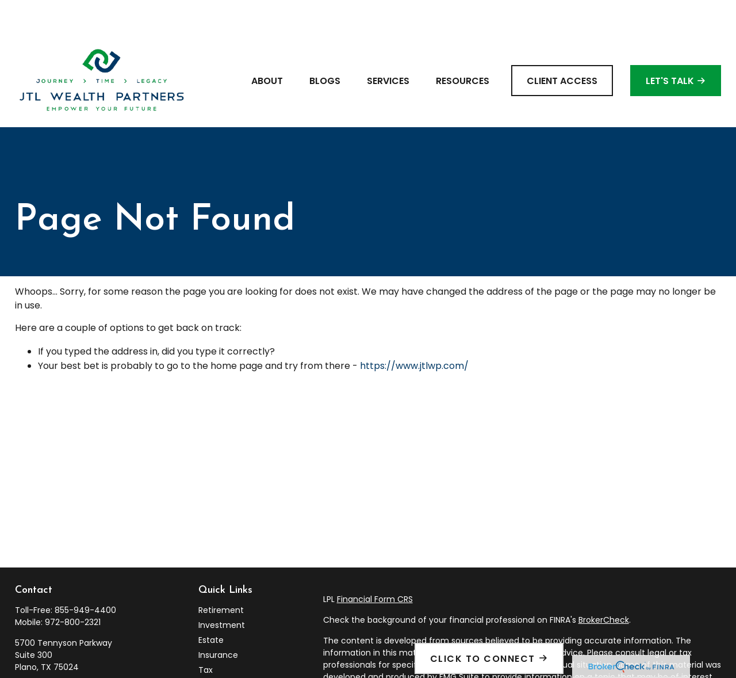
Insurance (218, 620)
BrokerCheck (603, 585)
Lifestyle (214, 665)
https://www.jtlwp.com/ (414, 331)
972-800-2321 (73, 587)
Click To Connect (482, 658)
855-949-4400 (85, 575)
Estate (211, 605)
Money (211, 650)
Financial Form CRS (375, 564)
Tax (205, 635)
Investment (221, 590)
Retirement (221, 575)
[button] (267, 46)
